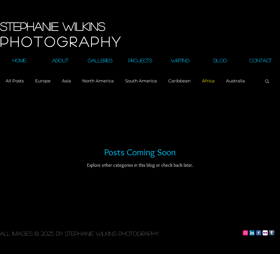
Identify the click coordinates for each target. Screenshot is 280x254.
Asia (66, 81)
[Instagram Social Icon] (245, 232)
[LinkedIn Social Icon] (252, 232)
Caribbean (179, 81)
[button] (267, 82)
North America (98, 81)
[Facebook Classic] (258, 232)
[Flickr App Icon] (265, 232)
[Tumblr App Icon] (271, 232)
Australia (235, 81)
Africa (208, 81)
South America (141, 81)
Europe (43, 81)
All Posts (15, 81)
